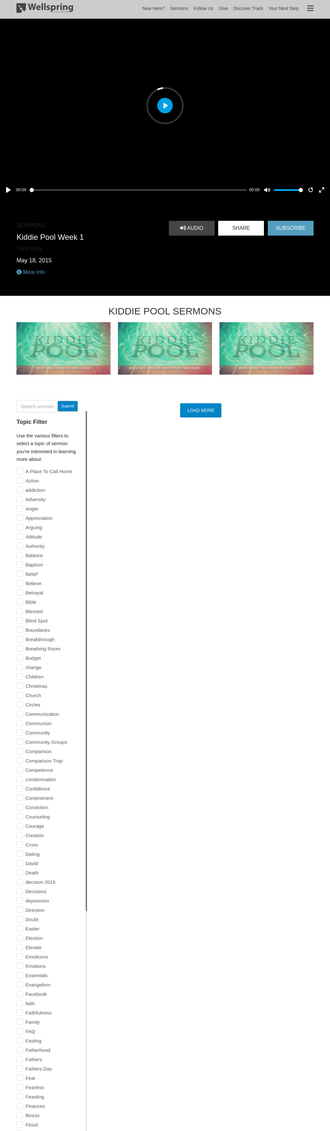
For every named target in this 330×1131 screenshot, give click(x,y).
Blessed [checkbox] (34, 611)
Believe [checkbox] (33, 583)
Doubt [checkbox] (31, 919)
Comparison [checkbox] (38, 751)
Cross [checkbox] (31, 844)
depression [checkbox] (37, 900)
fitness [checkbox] (32, 1115)
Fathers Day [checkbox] (38, 1068)
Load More (200, 410)
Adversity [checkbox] (35, 499)
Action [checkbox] (32, 480)
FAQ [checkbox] (30, 1031)
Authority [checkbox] (34, 546)
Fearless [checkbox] (34, 1087)
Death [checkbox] (31, 872)
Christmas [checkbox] (36, 686)
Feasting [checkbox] (34, 1096)
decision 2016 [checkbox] (40, 882)
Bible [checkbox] (30, 602)
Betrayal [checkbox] (34, 592)
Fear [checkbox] (30, 1078)
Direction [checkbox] (34, 910)
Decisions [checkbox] (35, 891)
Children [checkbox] (34, 676)
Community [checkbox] (37, 732)
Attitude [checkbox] (33, 536)
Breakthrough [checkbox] (39, 639)
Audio (191, 228)
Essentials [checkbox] (36, 975)
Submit (67, 406)
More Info (30, 272)
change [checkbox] (33, 667)
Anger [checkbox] (31, 508)
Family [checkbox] (32, 1022)
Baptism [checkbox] (34, 564)
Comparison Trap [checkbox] (44, 760)
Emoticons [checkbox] (36, 956)
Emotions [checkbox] (35, 966)
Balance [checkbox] (34, 555)
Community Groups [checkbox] (46, 742)
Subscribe (290, 228)
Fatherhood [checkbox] (37, 1050)
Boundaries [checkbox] (37, 630)
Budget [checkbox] (33, 658)
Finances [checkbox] (35, 1106)
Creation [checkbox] (34, 835)
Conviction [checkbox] (36, 807)
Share (241, 228)
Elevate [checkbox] (33, 947)
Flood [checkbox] (31, 1124)
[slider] (138, 190)
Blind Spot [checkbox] (36, 620)
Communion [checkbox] (38, 723)
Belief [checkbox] (31, 574)
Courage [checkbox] (34, 826)
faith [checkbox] (29, 1003)
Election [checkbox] (34, 938)
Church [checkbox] (33, 695)
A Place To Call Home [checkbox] (48, 471)
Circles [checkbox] (32, 704)
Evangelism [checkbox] (38, 984)
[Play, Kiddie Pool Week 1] (8, 190)
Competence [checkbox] (39, 770)
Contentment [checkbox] (39, 798)
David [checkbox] (31, 863)
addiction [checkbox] (35, 490)
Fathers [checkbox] (33, 1059)
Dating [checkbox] (32, 854)
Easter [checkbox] (32, 928)
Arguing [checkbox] (33, 527)
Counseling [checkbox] (37, 816)
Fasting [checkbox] (33, 1040)
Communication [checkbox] (42, 714)
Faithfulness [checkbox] (38, 1012)
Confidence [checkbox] (37, 788)
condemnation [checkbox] (40, 779)
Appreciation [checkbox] (38, 518)
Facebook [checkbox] (36, 994)
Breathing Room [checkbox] (42, 648)
